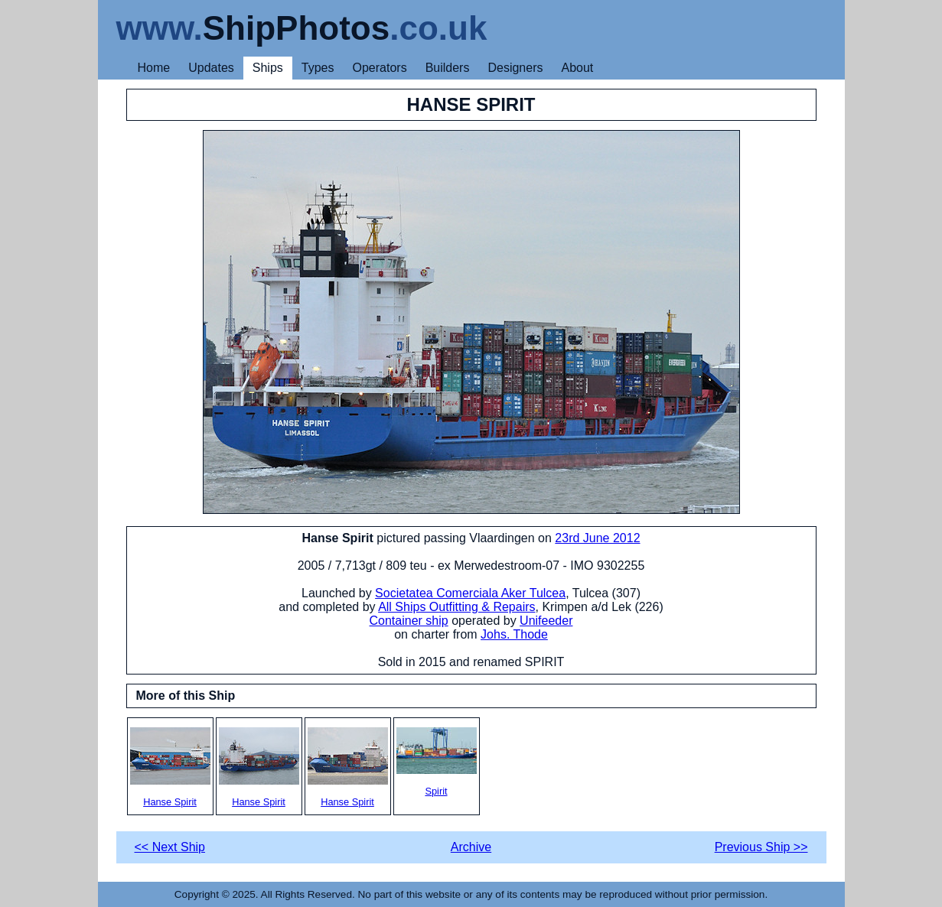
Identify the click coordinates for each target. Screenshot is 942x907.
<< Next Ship (170, 846)
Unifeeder (546, 620)
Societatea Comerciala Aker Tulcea (470, 593)
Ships (268, 67)
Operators (380, 67)
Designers (515, 67)
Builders (447, 67)
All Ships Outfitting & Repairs (456, 606)
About (577, 67)
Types (318, 67)
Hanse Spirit (170, 767)
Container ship (409, 620)
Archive (471, 846)
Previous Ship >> (761, 846)
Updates (211, 67)
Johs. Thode (514, 634)
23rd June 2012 (597, 538)
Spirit (436, 762)
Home (154, 67)
